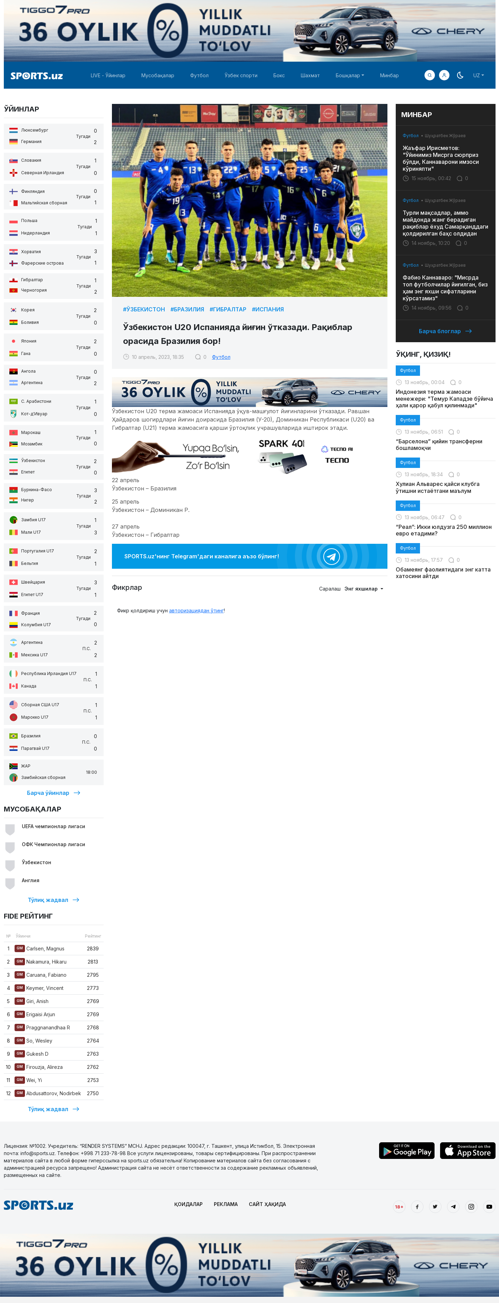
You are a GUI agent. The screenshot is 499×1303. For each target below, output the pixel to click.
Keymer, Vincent (39, 988)
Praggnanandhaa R (42, 1027)
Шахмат (310, 75)
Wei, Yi (28, 1080)
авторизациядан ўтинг (196, 610)
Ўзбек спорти (241, 75)
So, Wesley (33, 1040)
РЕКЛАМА (226, 1204)
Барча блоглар (445, 331)
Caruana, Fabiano (41, 974)
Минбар (389, 75)
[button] (444, 75)
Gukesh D (32, 1053)
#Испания (268, 309)
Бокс (279, 75)
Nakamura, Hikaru (41, 961)
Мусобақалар (157, 75)
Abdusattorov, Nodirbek (48, 1093)
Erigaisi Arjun (35, 1014)
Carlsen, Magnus (39, 948)
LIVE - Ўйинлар (108, 75)
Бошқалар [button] (348, 75)
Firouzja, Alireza (39, 1067)
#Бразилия (187, 309)
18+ (399, 1206)
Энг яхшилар (361, 589)
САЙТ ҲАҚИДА (267, 1204)
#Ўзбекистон (144, 309)
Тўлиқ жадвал (53, 899)
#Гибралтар (228, 309)
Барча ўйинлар (53, 792)
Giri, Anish (32, 1001)
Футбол (199, 75)
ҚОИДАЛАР (188, 1204)
